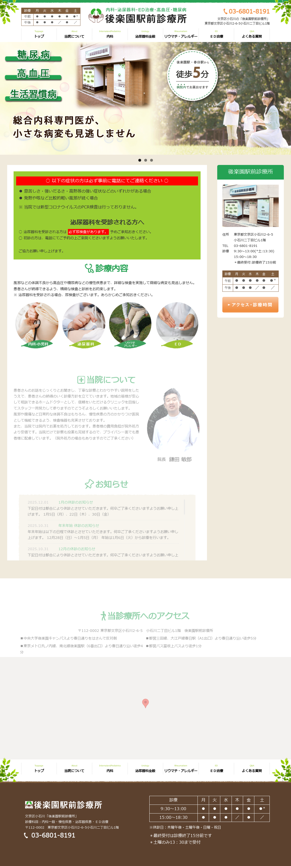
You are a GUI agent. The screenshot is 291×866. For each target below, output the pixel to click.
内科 (110, 34)
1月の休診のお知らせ (75, 513)
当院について (74, 34)
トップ (39, 34)
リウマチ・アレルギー (181, 34)
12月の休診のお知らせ (76, 559)
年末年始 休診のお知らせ (78, 536)
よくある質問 (252, 34)
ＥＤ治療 (216, 34)
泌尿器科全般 (145, 34)
